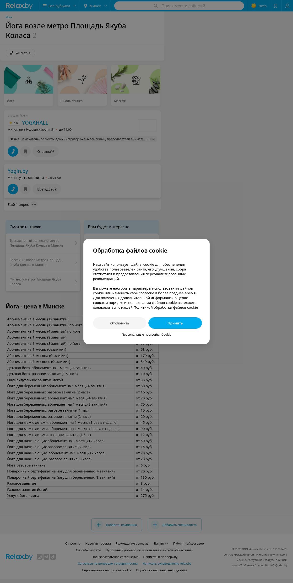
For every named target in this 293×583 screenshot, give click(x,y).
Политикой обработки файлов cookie (166, 307)
